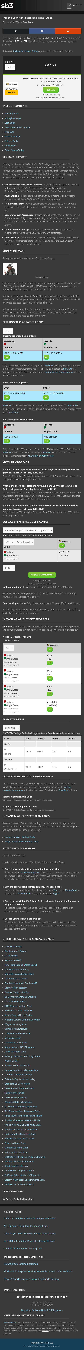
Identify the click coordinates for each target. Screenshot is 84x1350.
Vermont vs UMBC (13, 960)
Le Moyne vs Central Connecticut (21, 996)
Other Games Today (14, 150)
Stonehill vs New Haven (16, 1028)
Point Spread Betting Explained (21, 1263)
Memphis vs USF (13, 1038)
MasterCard (71, 890)
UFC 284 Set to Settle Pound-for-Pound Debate (29, 1241)
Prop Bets (9, 131)
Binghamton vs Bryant (15, 951)
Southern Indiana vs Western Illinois (22, 1120)
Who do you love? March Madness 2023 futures (30, 1233)
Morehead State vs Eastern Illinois (21, 1129)
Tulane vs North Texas (15, 1143)
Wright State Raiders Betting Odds (21, 841)
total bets (13, 412)
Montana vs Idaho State (16, 1147)
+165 (49, 686)
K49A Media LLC (10, 1322)
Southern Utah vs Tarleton (17, 1065)
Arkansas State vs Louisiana (18, 1102)
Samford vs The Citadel (16, 1042)
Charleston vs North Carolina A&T (21, 983)
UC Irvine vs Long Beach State (19, 1170)
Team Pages (10, 145)
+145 (49, 671)
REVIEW (11, 92)
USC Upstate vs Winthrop (17, 969)
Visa (55, 890)
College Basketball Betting (26, 51)
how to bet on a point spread (59, 372)
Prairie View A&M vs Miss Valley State (23, 1124)
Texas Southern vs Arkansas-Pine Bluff (23, 1115)
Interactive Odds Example (17, 127)
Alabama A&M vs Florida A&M (19, 1138)
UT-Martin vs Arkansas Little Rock (21, 1106)
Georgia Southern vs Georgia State (21, 1070)
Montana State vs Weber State (19, 1161)
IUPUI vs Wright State (15, 1051)
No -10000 (52, 705)
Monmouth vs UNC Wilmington (20, 1047)
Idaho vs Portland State (16, 1152)
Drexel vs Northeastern (16, 987)
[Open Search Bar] (69, 6)
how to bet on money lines (41, 455)
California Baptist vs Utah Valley (20, 1079)
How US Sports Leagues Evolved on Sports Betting (31, 1278)
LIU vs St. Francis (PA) (15, 1001)
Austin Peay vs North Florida (18, 1015)
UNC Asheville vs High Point (18, 1006)
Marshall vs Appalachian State (19, 974)
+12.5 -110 (64, 552)
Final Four (64, 790)
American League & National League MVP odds (30, 1218)
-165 (49, 658)
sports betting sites (30, 872)
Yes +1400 (52, 702)
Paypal (56, 893)
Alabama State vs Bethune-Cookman (22, 1019)
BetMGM (49, 365)
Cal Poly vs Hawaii (13, 946)
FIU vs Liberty (11, 955)
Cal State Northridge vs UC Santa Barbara (25, 1156)
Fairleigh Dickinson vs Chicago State (22, 1056)
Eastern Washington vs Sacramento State (25, 1179)
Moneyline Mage (13, 118)
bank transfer (24, 893)
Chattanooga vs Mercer (16, 978)
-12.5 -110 (64, 555)
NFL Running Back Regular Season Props (26, 1225)
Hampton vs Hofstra (14, 1092)
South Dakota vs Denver (16, 1166)
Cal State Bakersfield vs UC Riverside (22, 1175)
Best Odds (10, 122)
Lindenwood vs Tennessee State (20, 1134)
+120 (49, 655)
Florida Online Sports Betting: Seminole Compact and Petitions (38, 1271)
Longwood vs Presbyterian (17, 1033)
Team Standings (12, 136)
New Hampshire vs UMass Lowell (21, 964)
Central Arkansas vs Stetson (18, 1074)
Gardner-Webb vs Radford (17, 992)
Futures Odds (11, 141)
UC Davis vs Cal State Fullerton (19, 1184)
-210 (49, 674)
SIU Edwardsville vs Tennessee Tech (22, 1111)
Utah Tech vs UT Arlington (17, 1083)
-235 (49, 689)
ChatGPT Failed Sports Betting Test (23, 1248)
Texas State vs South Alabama (19, 1088)
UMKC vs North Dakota (16, 1097)
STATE (9, 62)
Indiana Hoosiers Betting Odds (20, 837)
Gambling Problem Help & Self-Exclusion (42, 1310)
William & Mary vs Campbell (18, 1010)
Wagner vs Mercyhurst (16, 1024)
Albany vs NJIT (11, 1060)
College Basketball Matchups (20, 1199)
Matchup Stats (12, 113)
